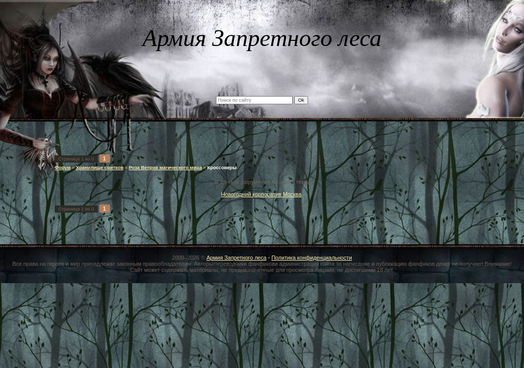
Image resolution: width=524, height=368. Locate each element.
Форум (63, 167)
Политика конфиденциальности (311, 258)
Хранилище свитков (99, 167)
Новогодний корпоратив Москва (261, 194)
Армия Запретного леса (236, 258)
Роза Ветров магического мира (165, 167)
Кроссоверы (222, 167)
